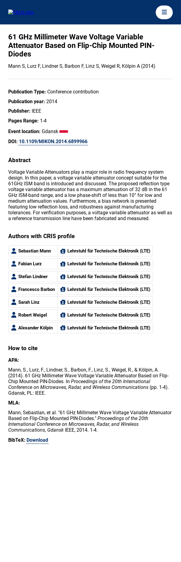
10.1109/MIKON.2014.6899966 (53, 141)
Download (37, 440)
